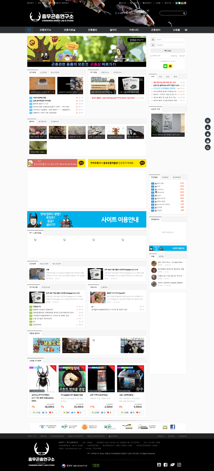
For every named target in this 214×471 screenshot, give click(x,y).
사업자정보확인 (93, 445)
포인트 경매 (155, 109)
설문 (168, 76)
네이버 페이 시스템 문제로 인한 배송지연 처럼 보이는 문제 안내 (168, 100)
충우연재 (93, 72)
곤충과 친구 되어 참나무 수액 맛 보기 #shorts (175, 276)
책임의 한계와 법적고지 (96, 436)
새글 (152, 256)
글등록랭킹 (177, 177)
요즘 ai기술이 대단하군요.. (41, 318)
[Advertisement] (86, 189)
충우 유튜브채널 (35, 233)
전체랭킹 (165, 177)
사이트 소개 (31, 436)
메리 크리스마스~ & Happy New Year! (172, 262)
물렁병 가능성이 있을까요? (41, 309)
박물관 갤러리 (34, 333)
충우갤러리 (42, 121)
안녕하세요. (35, 324)
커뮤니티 (134, 29)
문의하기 (171, 436)
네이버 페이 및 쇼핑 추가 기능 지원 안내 (168, 97)
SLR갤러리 (55, 121)
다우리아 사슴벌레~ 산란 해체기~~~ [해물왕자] (49, 109)
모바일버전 (183, 436)
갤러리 (113, 29)
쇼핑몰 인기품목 (35, 360)
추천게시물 (46, 287)
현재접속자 (155, 219)
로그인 (122, 3)
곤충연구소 (45, 29)
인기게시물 (33, 287)
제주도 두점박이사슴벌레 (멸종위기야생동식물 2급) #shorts (180, 282)
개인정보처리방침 (57, 436)
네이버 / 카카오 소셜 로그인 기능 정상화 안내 (168, 94)
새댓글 (161, 256)
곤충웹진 (92, 29)
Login (168, 51)
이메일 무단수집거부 (75, 436)
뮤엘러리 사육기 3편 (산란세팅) (43, 112)
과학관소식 (117, 72)
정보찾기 (147, 3)
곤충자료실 (69, 29)
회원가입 (134, 3)
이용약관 (43, 436)
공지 (152, 76)
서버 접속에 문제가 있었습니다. (168, 91)
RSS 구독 (41, 3)
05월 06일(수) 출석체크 (59, 3)
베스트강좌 (57, 263)
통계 (175, 76)
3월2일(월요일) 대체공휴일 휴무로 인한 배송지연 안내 (51, 312)
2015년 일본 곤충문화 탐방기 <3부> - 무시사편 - (49, 106)
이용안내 (160, 436)
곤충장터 (155, 29)
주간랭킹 (154, 177)
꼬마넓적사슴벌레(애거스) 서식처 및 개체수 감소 (49, 315)
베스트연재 (55, 72)
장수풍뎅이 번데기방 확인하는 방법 (171, 269)
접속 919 (168, 3)
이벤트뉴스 (105, 72)
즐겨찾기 (30, 3)
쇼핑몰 (158, 3)
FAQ (160, 76)
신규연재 (43, 72)
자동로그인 (155, 56)
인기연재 (32, 72)
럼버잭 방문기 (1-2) (38, 103)
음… (32, 321)
